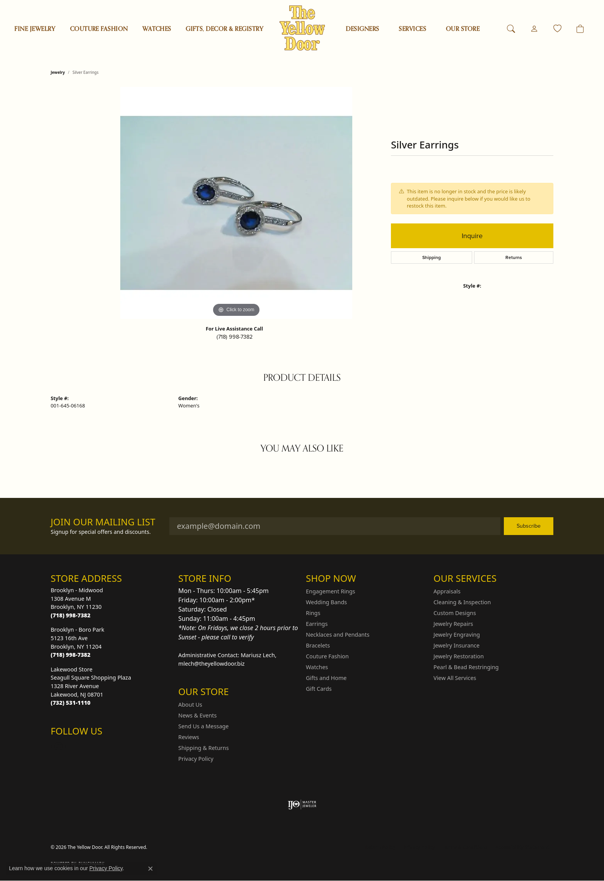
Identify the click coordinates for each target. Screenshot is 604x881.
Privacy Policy (195, 758)
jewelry (58, 72)
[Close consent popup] (150, 868)
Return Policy (380, 847)
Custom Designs (454, 613)
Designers (362, 29)
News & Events (197, 715)
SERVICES (412, 29)
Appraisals (447, 591)
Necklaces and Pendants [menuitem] (337, 634)
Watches (156, 29)
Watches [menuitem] (317, 667)
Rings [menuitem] (313, 613)
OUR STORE (462, 29)
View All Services (454, 678)
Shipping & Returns (203, 747)
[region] (236, 203)
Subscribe (529, 525)
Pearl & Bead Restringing (466, 667)
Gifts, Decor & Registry (224, 29)
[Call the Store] (70, 615)
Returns (513, 257)
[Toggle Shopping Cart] (580, 29)
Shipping (431, 257)
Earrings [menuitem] (317, 623)
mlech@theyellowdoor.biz (211, 663)
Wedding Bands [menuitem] (326, 602)
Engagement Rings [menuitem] (330, 591)
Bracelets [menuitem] (318, 645)
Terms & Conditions (465, 847)
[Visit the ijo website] (302, 804)
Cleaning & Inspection (462, 602)
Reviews (188, 737)
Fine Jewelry (34, 29)
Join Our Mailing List (103, 522)
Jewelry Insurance (456, 645)
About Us (190, 704)
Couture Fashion (99, 29)
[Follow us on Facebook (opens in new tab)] (77, 746)
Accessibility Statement (522, 847)
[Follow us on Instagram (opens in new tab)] (58, 746)
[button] (511, 29)
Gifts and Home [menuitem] (326, 678)
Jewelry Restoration (458, 656)
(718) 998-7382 (235, 336)
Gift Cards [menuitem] (319, 688)
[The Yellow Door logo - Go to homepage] (302, 28)
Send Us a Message (203, 726)
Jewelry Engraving (456, 634)
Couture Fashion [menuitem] (327, 656)
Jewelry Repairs (453, 623)
